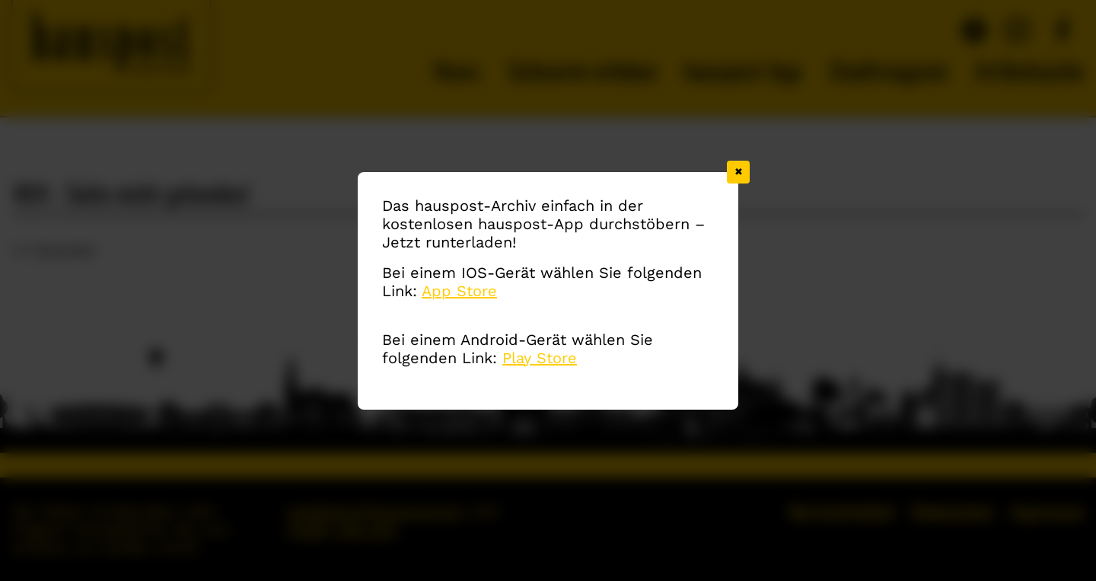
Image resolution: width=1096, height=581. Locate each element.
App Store (459, 292)
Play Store (539, 359)
